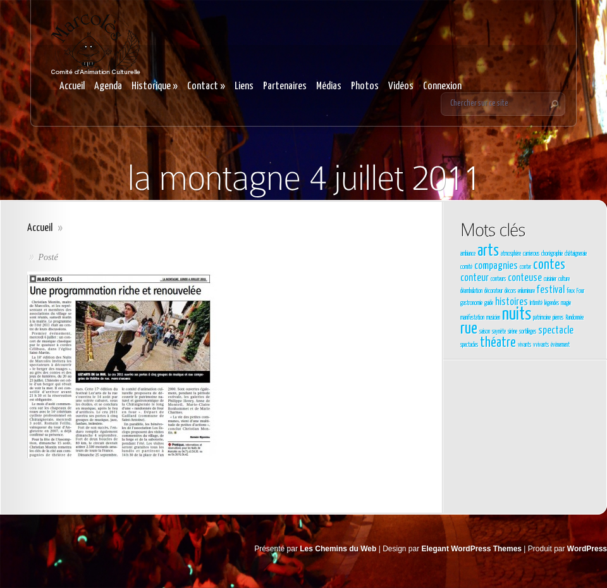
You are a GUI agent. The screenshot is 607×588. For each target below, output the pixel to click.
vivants (524, 345)
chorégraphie (552, 254)
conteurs (498, 279)
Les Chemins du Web (338, 548)
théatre (498, 343)
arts (488, 251)
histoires (511, 302)
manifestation (472, 318)
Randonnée (574, 318)
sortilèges (527, 331)
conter (525, 267)
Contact (206, 86)
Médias (328, 86)
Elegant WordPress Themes (472, 548)
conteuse (525, 278)
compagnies (496, 266)
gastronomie (471, 303)
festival (551, 290)
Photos (365, 86)
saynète (499, 331)
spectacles (469, 345)
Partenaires (285, 86)
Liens (244, 86)
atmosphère (511, 254)
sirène (512, 331)
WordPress (587, 548)
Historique (155, 86)
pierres (558, 318)
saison (484, 331)
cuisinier (550, 279)
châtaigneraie (576, 254)
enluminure (526, 291)
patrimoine (542, 318)
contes (549, 265)
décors (510, 291)
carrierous (531, 254)
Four (580, 291)
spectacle (555, 330)
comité (466, 267)
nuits (516, 314)
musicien (493, 318)
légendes (551, 303)
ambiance (467, 254)
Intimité (536, 303)
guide (488, 303)
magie (566, 303)
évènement (560, 345)
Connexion (442, 86)
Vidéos (401, 86)
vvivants (541, 345)
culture (564, 279)
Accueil (72, 86)
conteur (474, 278)
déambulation (471, 291)
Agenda (108, 86)
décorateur (493, 291)
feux (571, 291)
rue (468, 329)
